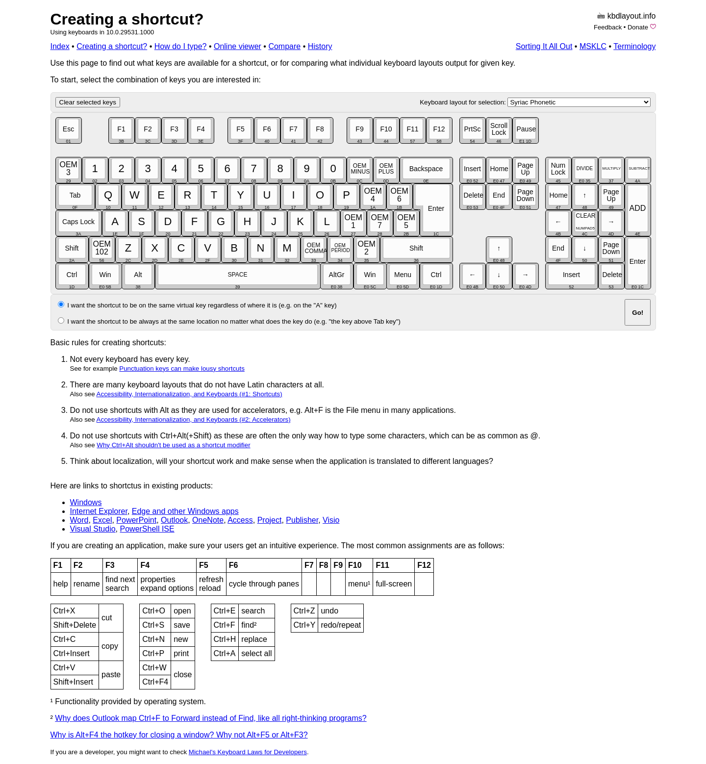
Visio (331, 520)
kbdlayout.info (631, 16)
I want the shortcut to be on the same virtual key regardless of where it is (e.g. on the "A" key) (202, 305)
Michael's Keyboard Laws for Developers (248, 752)
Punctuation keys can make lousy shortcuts (182, 368)
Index (60, 46)
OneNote (208, 520)
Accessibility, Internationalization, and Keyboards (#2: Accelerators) (194, 419)
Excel (102, 520)
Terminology (634, 46)
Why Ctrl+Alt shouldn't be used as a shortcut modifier (173, 445)
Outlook (174, 520)
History (320, 46)
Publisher (302, 520)
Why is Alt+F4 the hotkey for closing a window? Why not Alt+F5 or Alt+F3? (179, 735)
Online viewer (237, 46)
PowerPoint (136, 520)
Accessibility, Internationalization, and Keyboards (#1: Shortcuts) (189, 394)
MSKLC (593, 46)
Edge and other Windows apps (185, 511)
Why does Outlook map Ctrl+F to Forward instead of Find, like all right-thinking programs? (210, 718)
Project (269, 520)
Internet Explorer (98, 511)
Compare (284, 46)
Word (79, 520)
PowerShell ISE (147, 529)
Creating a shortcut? (127, 19)
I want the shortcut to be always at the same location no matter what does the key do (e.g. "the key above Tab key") (234, 321)
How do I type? (180, 46)
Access (240, 520)
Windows (86, 502)
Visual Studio (93, 529)
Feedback (608, 27)
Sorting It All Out (544, 46)
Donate (638, 27)
